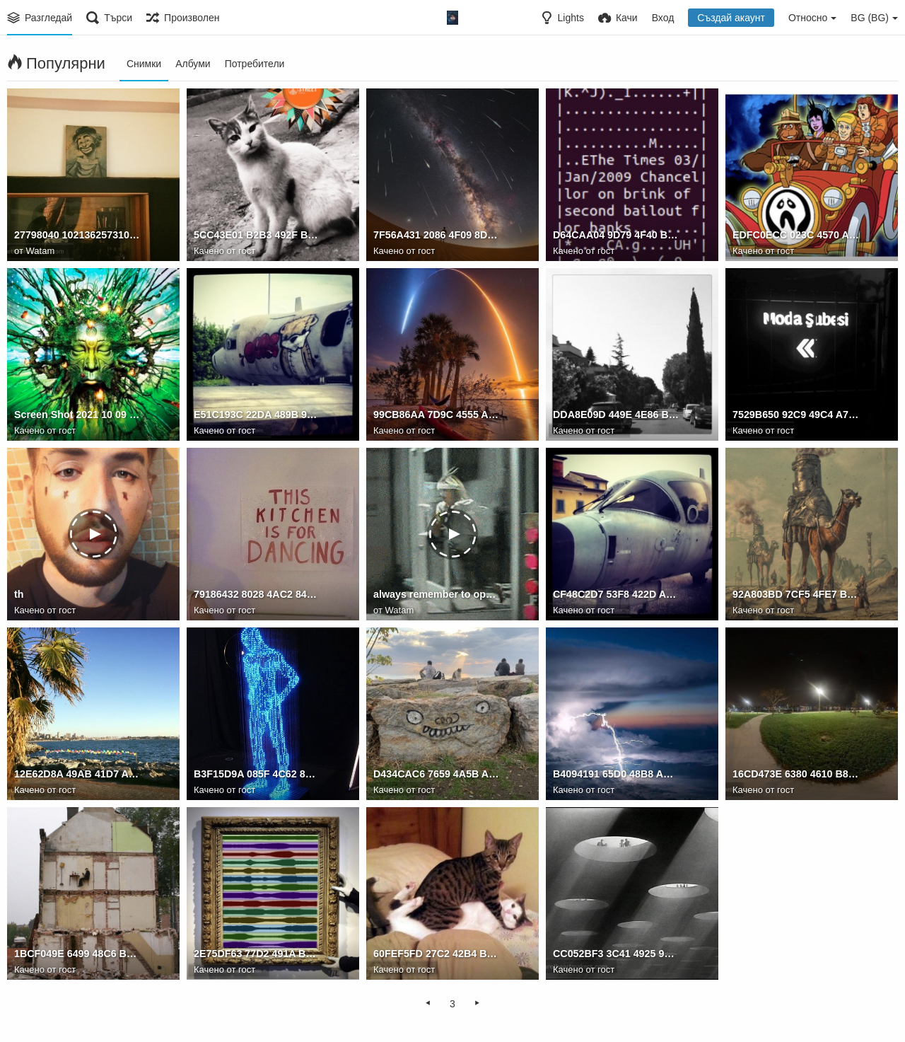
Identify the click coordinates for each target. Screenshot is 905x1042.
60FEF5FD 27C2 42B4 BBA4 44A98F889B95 (436, 954)
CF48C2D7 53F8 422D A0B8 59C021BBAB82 (616, 595)
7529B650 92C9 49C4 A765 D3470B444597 (795, 415)
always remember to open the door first (436, 595)
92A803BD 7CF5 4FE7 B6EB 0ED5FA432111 (795, 595)
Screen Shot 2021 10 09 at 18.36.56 (77, 415)
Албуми (193, 63)
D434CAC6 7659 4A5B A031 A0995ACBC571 (436, 774)
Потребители (255, 63)
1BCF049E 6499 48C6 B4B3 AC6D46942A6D (77, 954)
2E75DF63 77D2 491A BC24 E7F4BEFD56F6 (257, 954)
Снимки (144, 63)
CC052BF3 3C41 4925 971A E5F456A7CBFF (616, 954)
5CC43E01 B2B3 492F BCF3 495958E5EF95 (257, 235)
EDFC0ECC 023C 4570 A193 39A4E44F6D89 (795, 235)
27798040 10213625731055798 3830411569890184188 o (77, 235)
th (18, 595)
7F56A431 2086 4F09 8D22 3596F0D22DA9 (436, 235)
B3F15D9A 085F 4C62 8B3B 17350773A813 (257, 774)
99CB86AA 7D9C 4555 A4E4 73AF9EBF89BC (436, 415)
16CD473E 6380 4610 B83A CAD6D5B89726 (795, 774)
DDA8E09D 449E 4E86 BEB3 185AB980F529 (616, 415)
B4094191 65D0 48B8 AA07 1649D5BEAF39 (616, 774)
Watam (40, 250)
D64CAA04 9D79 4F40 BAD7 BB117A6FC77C (616, 235)
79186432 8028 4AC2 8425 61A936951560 (257, 595)
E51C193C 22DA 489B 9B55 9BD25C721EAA (257, 415)
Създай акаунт (731, 17)
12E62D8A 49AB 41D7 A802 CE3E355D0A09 (77, 774)
